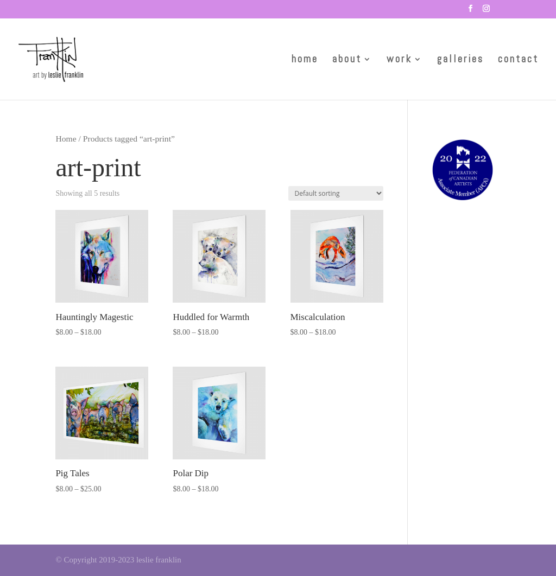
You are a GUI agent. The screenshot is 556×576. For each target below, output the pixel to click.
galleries (460, 60)
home (305, 60)
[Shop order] (335, 193)
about (347, 60)
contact (518, 60)
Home (65, 138)
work (399, 60)
